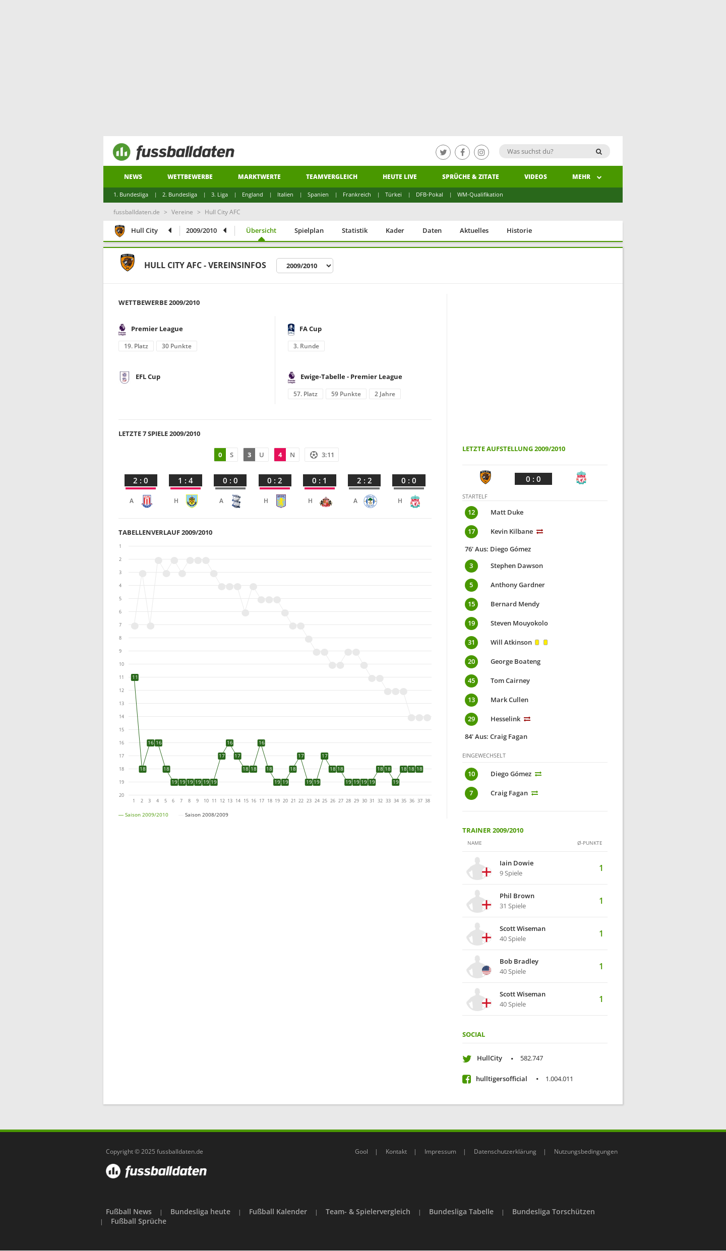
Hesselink (505, 718)
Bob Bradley (519, 962)
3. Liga (219, 194)
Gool (361, 1151)
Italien (285, 194)
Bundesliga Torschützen (553, 1211)
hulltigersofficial (524, 1078)
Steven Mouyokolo (519, 623)
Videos (535, 176)
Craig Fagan (509, 792)
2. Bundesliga (179, 194)
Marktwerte (259, 176)
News (133, 176)
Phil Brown (517, 896)
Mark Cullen (509, 699)
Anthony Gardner (518, 584)
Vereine (182, 212)
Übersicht (261, 230)
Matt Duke (507, 512)
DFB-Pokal (429, 194)
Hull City (135, 231)
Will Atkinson (511, 642)
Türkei (393, 194)
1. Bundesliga (130, 194)
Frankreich (357, 194)
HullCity (510, 1057)
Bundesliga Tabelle (461, 1211)
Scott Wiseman (523, 929)
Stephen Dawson (517, 565)
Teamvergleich (331, 176)
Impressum (440, 1151)
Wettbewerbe (190, 176)
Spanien (318, 194)
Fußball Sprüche (138, 1221)
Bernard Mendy (515, 603)
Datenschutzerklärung (505, 1151)
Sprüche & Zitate (470, 176)
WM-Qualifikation (480, 194)
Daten (432, 230)
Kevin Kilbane (512, 531)
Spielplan (309, 230)
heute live (400, 176)
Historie (519, 230)
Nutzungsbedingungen (586, 1151)
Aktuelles (474, 230)
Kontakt (396, 1151)
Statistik (355, 230)
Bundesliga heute (200, 1211)
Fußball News (129, 1211)
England (252, 194)
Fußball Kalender (278, 1211)
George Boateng (515, 661)
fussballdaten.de (136, 212)
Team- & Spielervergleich (368, 1211)
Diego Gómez (511, 773)
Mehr (587, 176)
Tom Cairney (511, 680)
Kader (395, 230)
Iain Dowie (516, 863)
